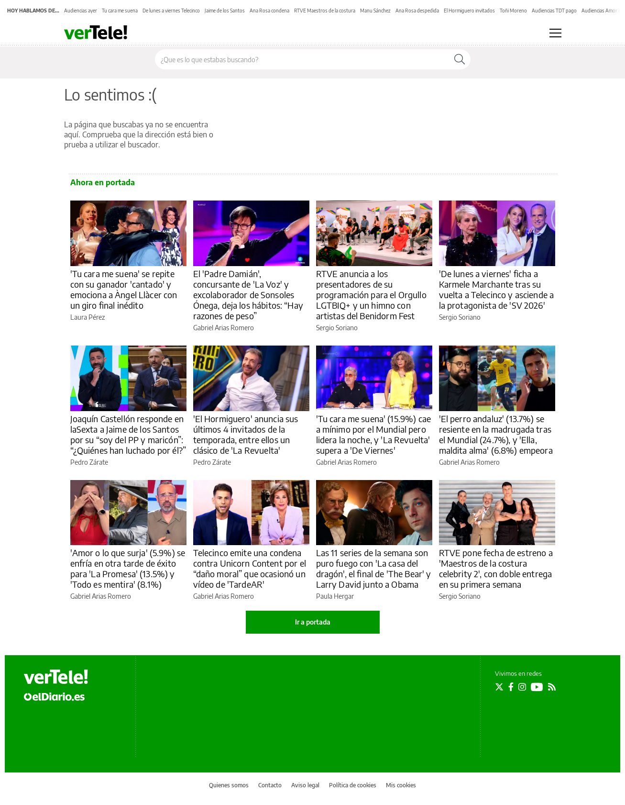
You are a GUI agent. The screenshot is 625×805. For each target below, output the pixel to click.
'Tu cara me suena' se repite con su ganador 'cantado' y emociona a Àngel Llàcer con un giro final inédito (123, 289)
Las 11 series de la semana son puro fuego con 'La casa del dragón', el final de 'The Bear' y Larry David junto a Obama (373, 568)
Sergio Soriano (337, 328)
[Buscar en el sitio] (302, 59)
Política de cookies (352, 785)
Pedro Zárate (89, 462)
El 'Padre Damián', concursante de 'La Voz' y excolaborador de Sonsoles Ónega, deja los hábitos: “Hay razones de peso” (248, 294)
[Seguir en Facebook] (511, 686)
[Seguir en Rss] (552, 686)
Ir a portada (312, 622)
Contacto (270, 785)
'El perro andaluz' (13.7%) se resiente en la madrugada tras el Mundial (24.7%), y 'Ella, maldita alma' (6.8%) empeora (496, 434)
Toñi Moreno (513, 10)
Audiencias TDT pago (554, 10)
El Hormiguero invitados (469, 10)
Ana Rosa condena (269, 10)
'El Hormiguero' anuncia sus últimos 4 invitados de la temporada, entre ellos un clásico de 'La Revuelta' (245, 434)
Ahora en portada (102, 182)
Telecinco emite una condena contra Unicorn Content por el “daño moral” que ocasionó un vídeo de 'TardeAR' (249, 568)
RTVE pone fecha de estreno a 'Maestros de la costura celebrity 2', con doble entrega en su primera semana (496, 568)
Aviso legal (305, 785)
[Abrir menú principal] (555, 33)
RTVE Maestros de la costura (324, 10)
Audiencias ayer (80, 10)
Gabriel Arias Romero (223, 328)
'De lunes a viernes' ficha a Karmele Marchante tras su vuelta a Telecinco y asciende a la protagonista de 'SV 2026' (496, 289)
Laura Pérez (87, 317)
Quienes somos (229, 785)
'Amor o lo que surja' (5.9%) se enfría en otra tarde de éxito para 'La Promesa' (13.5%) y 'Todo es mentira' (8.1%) (128, 568)
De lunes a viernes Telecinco (171, 10)
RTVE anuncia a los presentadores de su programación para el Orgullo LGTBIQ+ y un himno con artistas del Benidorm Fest (371, 294)
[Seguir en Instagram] (522, 686)
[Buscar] (460, 59)
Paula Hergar (335, 596)
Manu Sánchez (375, 10)
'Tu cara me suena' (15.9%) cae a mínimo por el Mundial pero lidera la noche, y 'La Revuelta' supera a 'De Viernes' (373, 434)
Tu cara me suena (120, 10)
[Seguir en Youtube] (537, 686)
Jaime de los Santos (225, 10)
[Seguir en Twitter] (499, 686)
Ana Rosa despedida (417, 10)
